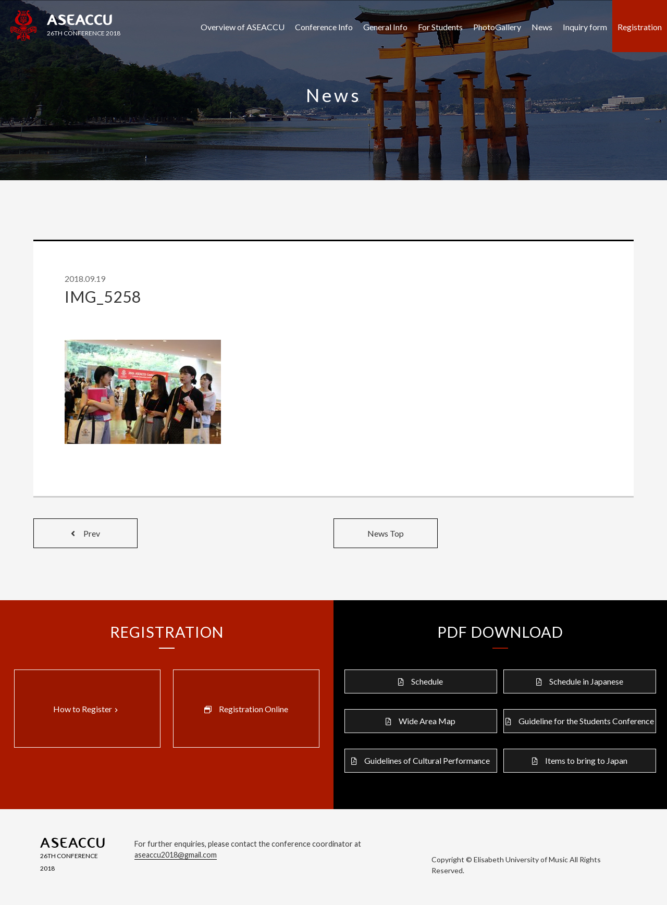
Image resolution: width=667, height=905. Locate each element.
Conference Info (324, 27)
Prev (85, 533)
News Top (385, 533)
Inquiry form (585, 27)
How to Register (86, 709)
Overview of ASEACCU (243, 27)
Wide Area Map (427, 721)
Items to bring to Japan (586, 760)
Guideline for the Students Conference (586, 721)
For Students (440, 27)
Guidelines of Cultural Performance (427, 760)
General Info (385, 27)
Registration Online (253, 709)
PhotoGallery (497, 27)
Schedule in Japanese (586, 681)
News (542, 27)
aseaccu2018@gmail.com (175, 854)
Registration (639, 27)
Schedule (427, 681)
